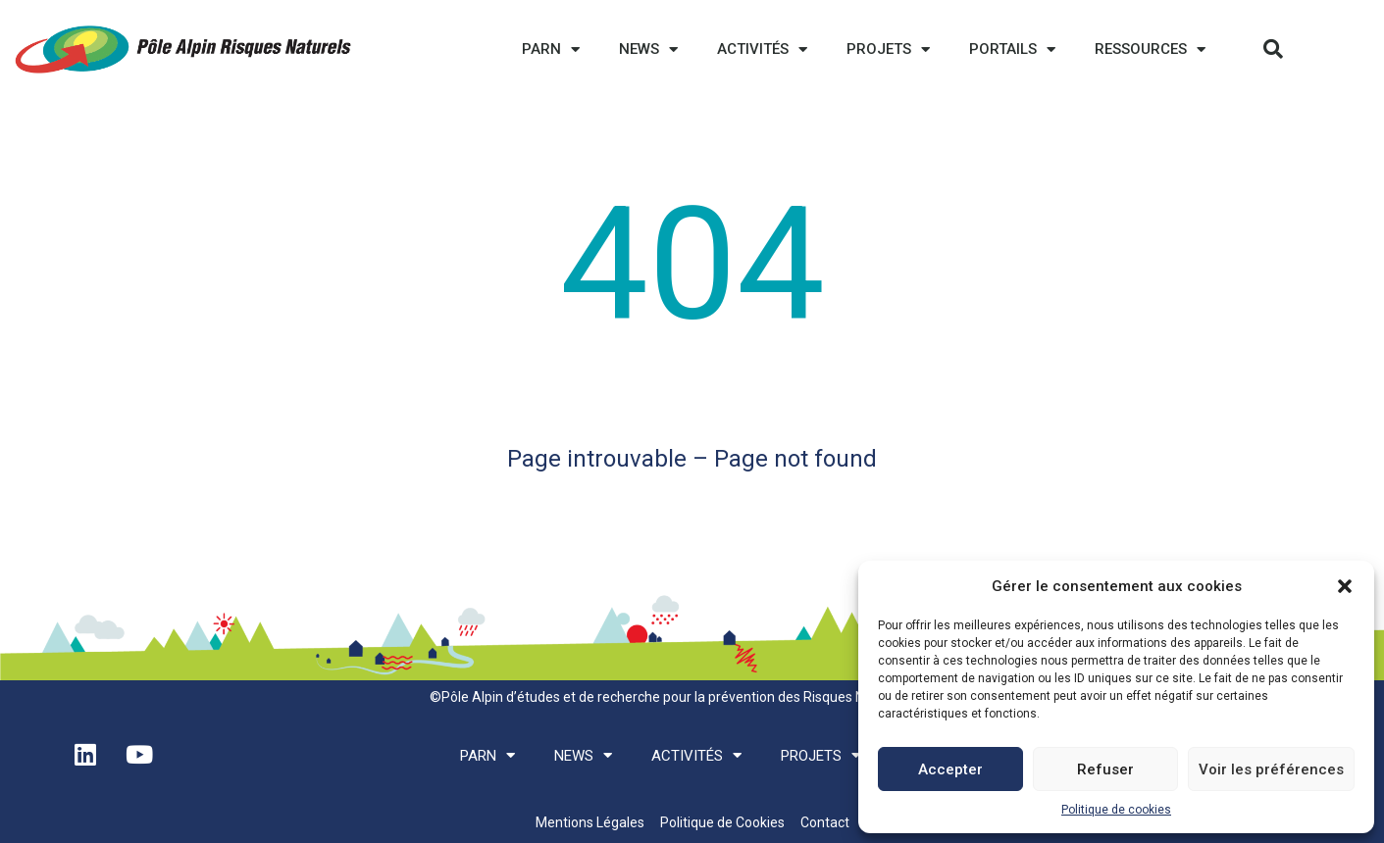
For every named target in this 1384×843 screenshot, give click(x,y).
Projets (888, 49)
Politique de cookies (1116, 810)
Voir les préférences (1271, 769)
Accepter (950, 769)
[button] (1345, 586)
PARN (551, 49)
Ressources (1150, 49)
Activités (762, 49)
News (648, 49)
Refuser (1105, 769)
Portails (1012, 49)
